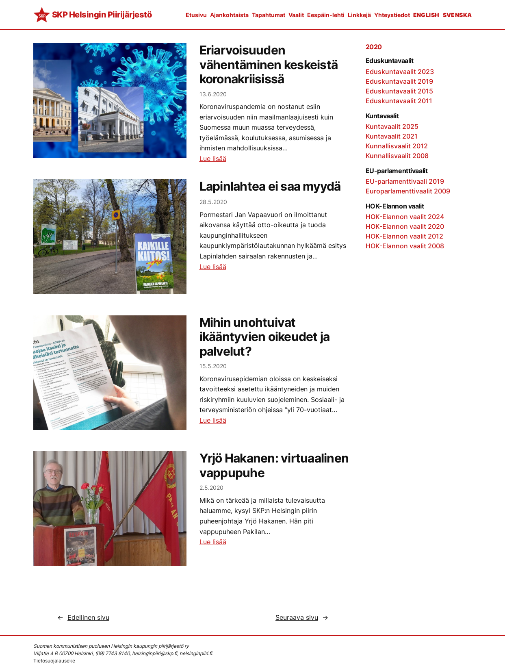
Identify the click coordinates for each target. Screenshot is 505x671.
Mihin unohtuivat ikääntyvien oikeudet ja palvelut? (264, 336)
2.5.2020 (211, 487)
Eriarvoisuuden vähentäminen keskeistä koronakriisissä (268, 64)
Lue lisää (212, 158)
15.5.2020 (213, 366)
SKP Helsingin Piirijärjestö (102, 15)
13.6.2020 (213, 94)
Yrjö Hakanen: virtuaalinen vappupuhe (274, 465)
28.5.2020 (213, 201)
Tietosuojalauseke (54, 661)
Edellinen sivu (83, 617)
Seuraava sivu (301, 617)
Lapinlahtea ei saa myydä (270, 186)
